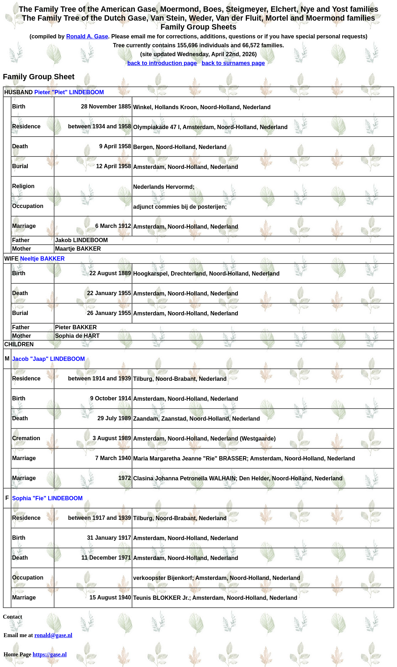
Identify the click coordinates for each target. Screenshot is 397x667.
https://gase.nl (50, 654)
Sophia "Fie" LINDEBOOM (47, 499)
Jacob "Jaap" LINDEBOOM (48, 359)
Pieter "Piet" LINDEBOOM (69, 92)
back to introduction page (162, 63)
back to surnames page (233, 63)
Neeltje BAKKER (42, 259)
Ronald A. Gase (87, 36)
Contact (12, 617)
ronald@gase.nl (54, 635)
